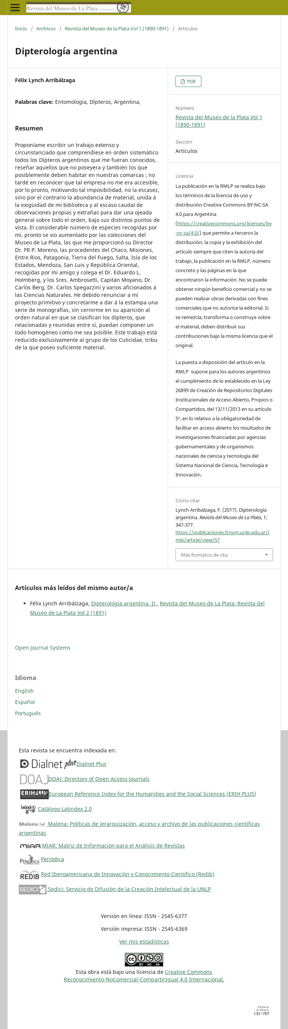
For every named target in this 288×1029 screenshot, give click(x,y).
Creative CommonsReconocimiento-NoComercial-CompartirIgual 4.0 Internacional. (144, 975)
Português (28, 713)
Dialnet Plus (91, 763)
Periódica (52, 859)
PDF (191, 81)
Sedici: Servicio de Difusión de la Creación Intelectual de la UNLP (115, 889)
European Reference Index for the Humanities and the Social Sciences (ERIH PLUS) (152, 793)
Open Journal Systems (42, 647)
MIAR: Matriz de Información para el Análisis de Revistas (113, 845)
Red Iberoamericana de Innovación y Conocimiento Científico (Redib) (127, 874)
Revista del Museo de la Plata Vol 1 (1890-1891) (117, 28)
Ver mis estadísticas (144, 941)
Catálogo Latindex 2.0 (65, 808)
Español (25, 701)
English (24, 690)
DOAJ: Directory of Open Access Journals (99, 778)
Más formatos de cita (204, 554)
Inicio (21, 28)
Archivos (46, 28)
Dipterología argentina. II (124, 603)
